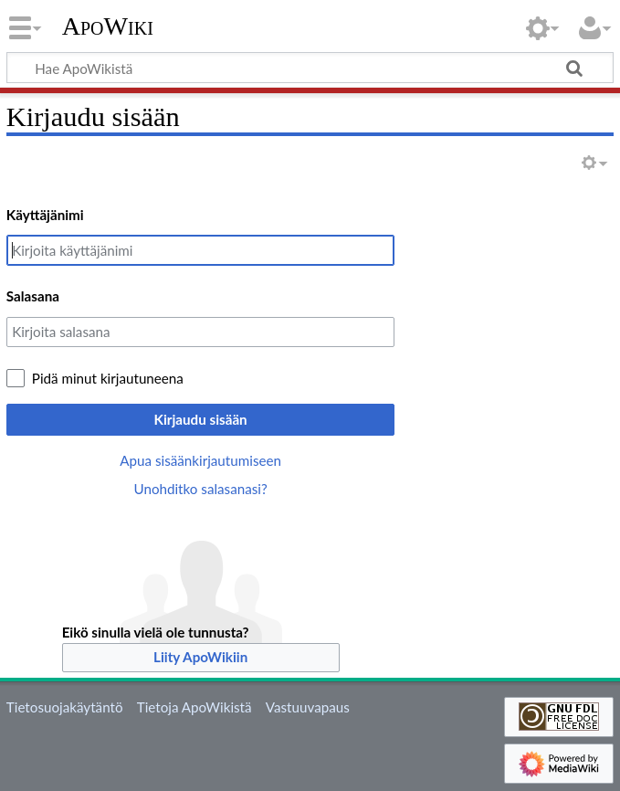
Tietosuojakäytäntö (64, 707)
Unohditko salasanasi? (200, 488)
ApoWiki (107, 26)
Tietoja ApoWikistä (194, 707)
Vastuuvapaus (308, 707)
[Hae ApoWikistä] (310, 67)
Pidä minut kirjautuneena (108, 378)
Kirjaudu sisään (200, 419)
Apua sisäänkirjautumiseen (200, 460)
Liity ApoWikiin (200, 657)
